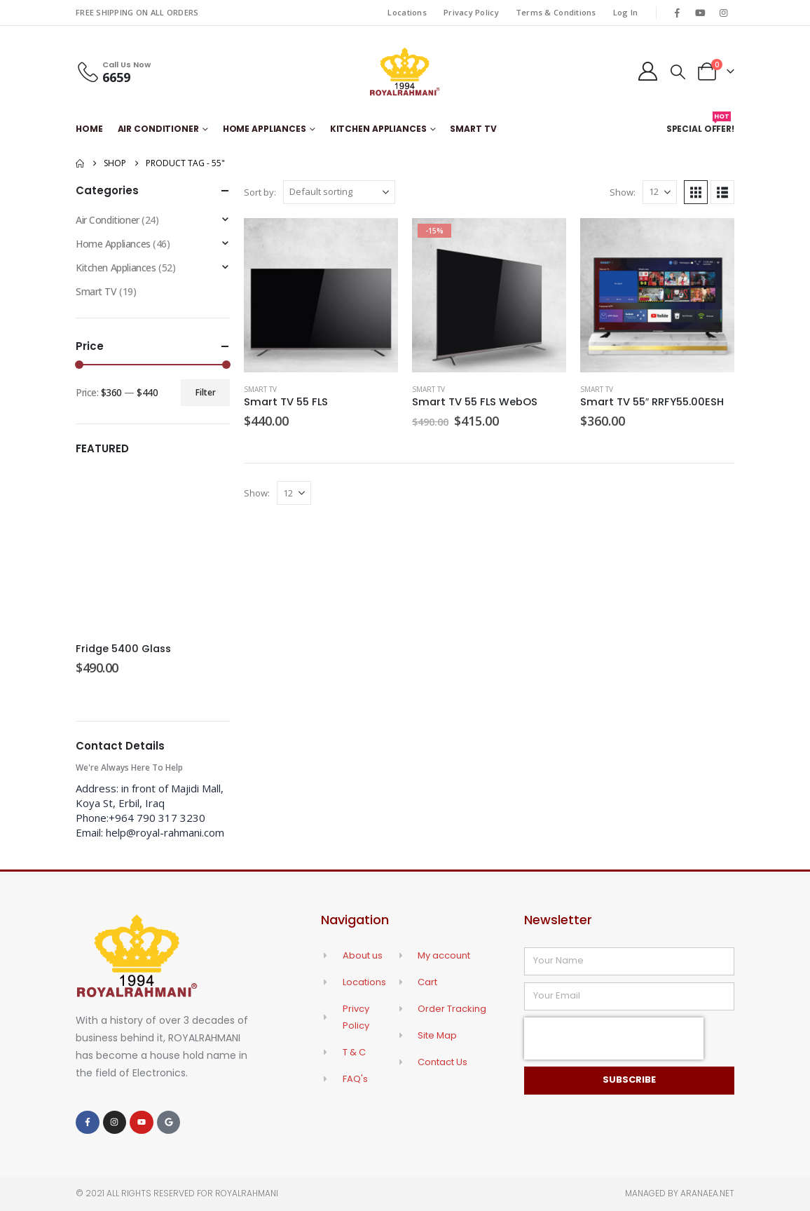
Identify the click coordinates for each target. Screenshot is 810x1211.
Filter (205, 392)
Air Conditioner (158, 129)
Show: (623, 192)
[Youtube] (701, 12)
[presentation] (613, 1038)
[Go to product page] (321, 295)
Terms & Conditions (556, 12)
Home (89, 129)
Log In (625, 12)
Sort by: (260, 192)
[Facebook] (677, 12)
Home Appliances (264, 129)
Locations (406, 12)
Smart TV (473, 129)
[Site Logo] (405, 71)
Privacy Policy (471, 12)
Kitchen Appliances (378, 129)
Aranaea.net (707, 1193)
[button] (678, 71)
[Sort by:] (339, 192)
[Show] (660, 192)
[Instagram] (724, 12)
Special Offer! (700, 126)
